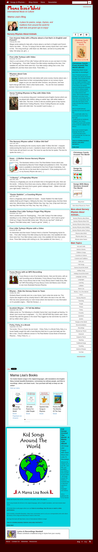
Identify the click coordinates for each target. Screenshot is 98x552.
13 (42, 419)
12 (41, 419)
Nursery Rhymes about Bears (81, 218)
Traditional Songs (81, 343)
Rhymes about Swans (81, 239)
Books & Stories (81, 249)
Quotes (81, 319)
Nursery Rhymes (81, 297)
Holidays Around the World (81, 273)
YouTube (81, 352)
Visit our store (15, 388)
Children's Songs (81, 252)
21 (29, 421)
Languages (81, 279)
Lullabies (81, 285)
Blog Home (81, 202)
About (8, 541)
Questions (81, 316)
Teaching (81, 340)
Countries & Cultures (81, 255)
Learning (81, 282)
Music (81, 294)
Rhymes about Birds (81, 233)
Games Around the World (81, 267)
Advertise (24, 541)
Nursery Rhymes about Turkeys (81, 230)
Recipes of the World (81, 322)
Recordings (81, 328)
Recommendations (81, 325)
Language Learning (81, 276)
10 (38, 419)
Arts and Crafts (81, 246)
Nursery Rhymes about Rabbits (81, 227)
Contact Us (16, 541)
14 (44, 419)
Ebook (15, 413)
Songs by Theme (81, 337)
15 (45, 419)
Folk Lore (81, 261)
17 (48, 419)
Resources (33, 541)
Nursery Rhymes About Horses (81, 224)
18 (24, 421)
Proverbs (81, 313)
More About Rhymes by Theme (81, 205)
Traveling (81, 346)
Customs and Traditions (81, 258)
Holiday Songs (81, 270)
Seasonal (81, 334)
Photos (81, 306)
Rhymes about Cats (81, 236)
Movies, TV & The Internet (81, 291)
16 (47, 419)
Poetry (81, 310)
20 (27, 421)
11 (39, 419)
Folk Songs (81, 264)
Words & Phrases (81, 349)
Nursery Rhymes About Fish (81, 221)
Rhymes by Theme (81, 331)
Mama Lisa (81, 288)
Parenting (81, 300)
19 (26, 421)
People (81, 303)
